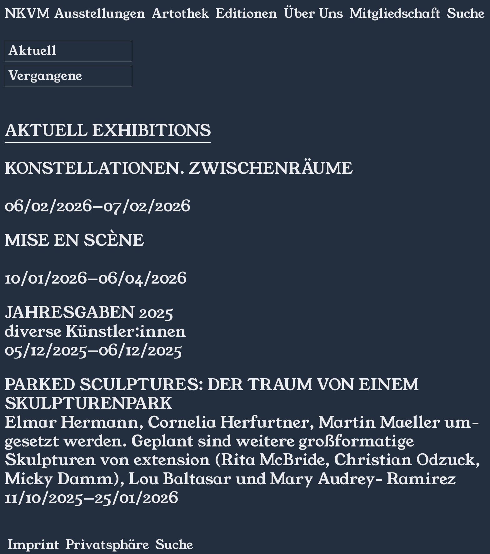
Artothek (180, 13)
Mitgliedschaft (395, 13)
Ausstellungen (99, 13)
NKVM (27, 13)
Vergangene (45, 76)
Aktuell (32, 51)
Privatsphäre (107, 544)
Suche (466, 13)
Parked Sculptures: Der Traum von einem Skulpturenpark (212, 394)
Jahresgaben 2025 (89, 313)
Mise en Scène (74, 240)
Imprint (33, 544)
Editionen (246, 13)
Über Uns (313, 13)
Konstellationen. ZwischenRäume (179, 168)
